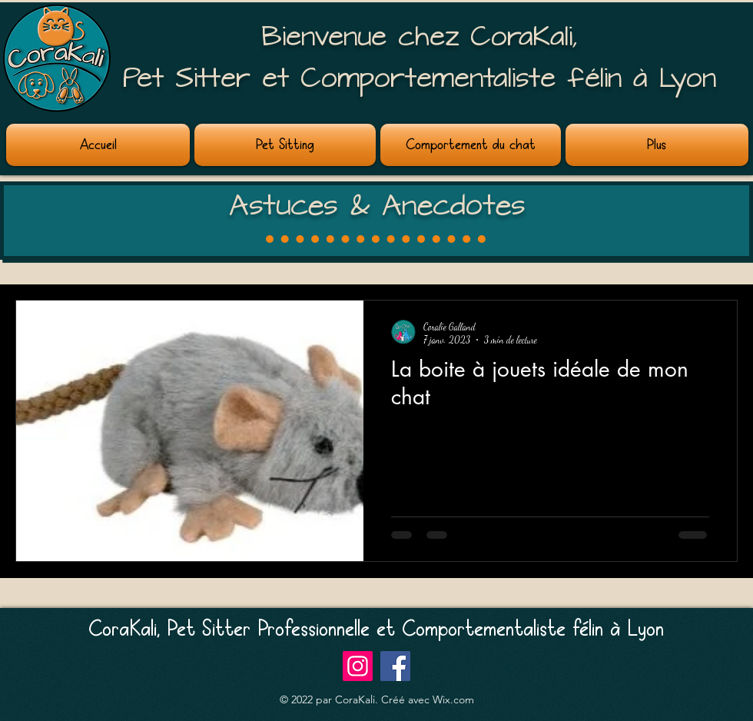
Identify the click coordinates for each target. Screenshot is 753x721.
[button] (285, 145)
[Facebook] (395, 666)
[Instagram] (358, 666)
